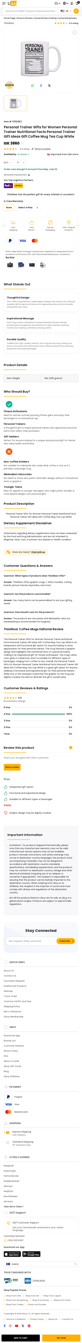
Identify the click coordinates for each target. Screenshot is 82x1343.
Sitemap (8, 991)
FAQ (6, 1056)
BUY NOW (61, 1338)
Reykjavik (9, 1165)
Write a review (12, 767)
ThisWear (9, 23)
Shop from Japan (52, 1295)
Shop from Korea (40, 1300)
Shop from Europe (37, 1304)
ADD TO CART (20, 1338)
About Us (9, 970)
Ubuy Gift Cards (12, 1066)
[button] (58, 3)
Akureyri (8, 1186)
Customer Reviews (14, 1045)
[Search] (76, 11)
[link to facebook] (41, 86)
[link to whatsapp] (32, 86)
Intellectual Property (15, 985)
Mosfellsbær (11, 1196)
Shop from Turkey (15, 1304)
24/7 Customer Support (25, 1222)
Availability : (10, 154)
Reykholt (8, 1191)
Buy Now (10, 257)
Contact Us (10, 975)
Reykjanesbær (12, 1181)
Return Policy (11, 1050)
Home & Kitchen (25, 18)
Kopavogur (10, 1170)
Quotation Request (14, 980)
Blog (6, 1071)
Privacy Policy (37, 1319)
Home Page (9, 18)
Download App (12, 1035)
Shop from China (62, 1300)
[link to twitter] (49, 86)
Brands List (10, 1040)
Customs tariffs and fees (17, 1001)
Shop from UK (32, 1295)
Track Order (10, 996)
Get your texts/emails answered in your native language (37, 1229)
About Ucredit (11, 1061)
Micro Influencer (12, 1011)
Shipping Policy (12, 1006)
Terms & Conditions (16, 1319)
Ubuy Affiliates (12, 1076)
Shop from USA (13, 1295)
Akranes (8, 1201)
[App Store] (13, 1255)
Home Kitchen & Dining (45, 18)
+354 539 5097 (15, 1240)
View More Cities (13, 1206)
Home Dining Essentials (69, 18)
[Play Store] (31, 1255)
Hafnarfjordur (11, 1175)
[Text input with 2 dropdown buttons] (31, 11)
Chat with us (38, 552)
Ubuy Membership (13, 1016)
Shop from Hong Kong (17, 1300)
